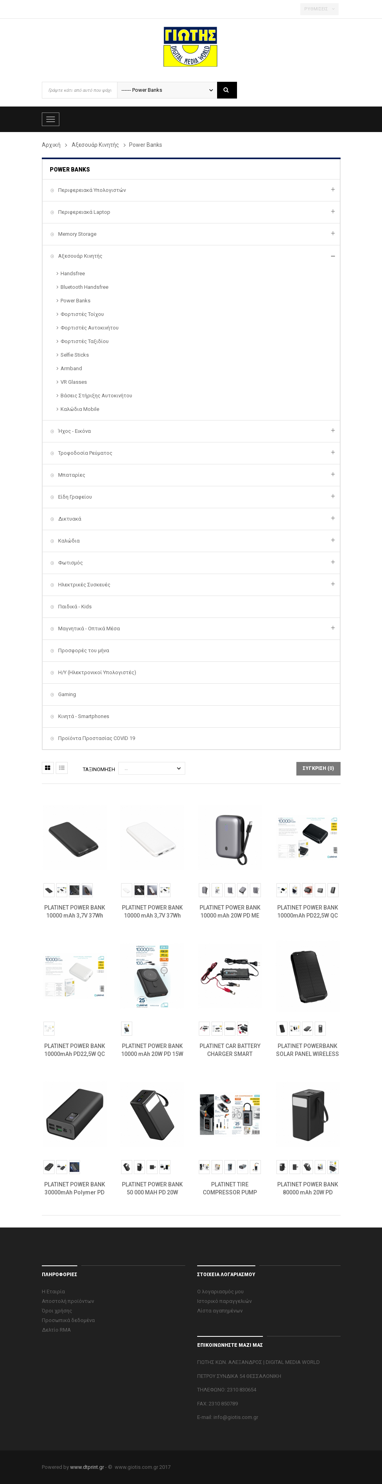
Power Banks (75, 301)
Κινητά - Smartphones (83, 716)
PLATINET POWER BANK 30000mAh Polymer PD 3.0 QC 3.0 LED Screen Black (74, 1188)
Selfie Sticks (75, 355)
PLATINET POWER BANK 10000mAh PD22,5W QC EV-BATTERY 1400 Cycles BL (307, 912)
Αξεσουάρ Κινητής (79, 256)
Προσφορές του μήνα (83, 650)
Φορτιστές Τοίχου (82, 314)
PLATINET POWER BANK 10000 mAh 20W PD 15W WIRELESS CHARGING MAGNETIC (152, 1050)
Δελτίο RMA (56, 1330)
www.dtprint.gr (87, 1467)
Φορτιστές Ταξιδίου (85, 341)
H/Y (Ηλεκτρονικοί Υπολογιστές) (96, 672)
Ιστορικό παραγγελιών (224, 1301)
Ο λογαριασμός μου (220, 1292)
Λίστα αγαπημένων (220, 1311)
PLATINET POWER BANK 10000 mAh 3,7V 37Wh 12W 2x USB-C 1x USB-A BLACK (74, 912)
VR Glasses (74, 382)
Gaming (66, 694)
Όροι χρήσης (57, 1311)
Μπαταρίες (71, 475)
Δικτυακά (69, 519)
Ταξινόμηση (99, 769)
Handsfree (73, 273)
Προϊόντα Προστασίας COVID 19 (96, 738)
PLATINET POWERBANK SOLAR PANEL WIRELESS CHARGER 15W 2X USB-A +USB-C (307, 1050)
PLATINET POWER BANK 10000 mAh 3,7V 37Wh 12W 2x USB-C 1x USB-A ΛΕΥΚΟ (152, 912)
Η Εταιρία (53, 1292)
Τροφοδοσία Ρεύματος (84, 453)
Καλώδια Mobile (80, 409)
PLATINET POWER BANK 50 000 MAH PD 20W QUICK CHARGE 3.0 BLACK (152, 1188)
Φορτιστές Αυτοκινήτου (90, 328)
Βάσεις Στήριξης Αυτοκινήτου (96, 396)
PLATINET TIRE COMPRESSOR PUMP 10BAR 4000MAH (230, 1188)
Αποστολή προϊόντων (68, 1301)
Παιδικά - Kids (74, 607)
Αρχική (51, 145)
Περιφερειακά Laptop (83, 212)
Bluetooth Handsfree (84, 287)
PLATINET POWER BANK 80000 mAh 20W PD (307, 1188)
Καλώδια (68, 541)
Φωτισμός (70, 563)
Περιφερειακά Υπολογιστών (91, 190)
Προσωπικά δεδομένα (68, 1320)
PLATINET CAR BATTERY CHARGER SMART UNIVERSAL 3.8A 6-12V (230, 1050)
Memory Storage (76, 234)
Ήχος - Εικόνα (74, 431)
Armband (71, 368)
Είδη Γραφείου (74, 497)
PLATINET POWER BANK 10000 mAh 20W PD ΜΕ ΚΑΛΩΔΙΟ (230, 912)
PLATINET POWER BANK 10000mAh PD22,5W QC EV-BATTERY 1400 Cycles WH (74, 1050)
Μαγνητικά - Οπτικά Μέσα (88, 628)
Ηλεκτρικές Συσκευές (83, 585)
